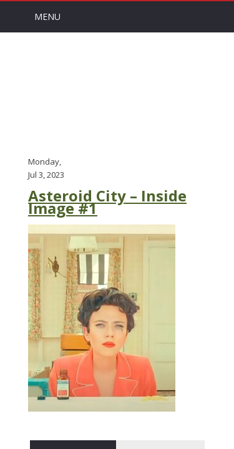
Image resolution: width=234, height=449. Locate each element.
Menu (47, 16)
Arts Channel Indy (117, 93)
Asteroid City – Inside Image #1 (107, 202)
